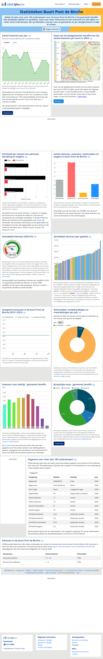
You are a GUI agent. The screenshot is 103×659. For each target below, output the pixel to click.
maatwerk (8, 445)
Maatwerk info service (80, 652)
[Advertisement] (51, 136)
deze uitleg (5, 274)
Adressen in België (45, 642)
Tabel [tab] (15, 42)
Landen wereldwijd (45, 647)
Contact (75, 654)
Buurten (58, 101)
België (39, 220)
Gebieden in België (45, 640)
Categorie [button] (33, 473)
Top (78, 573)
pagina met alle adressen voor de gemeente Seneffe (72, 546)
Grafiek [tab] (6, 42)
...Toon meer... (82, 96)
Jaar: (55, 322)
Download (96, 4)
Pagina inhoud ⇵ (51, 29)
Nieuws (75, 642)
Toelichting (7, 113)
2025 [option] (60, 322)
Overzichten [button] (59, 4)
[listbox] (61, 322)
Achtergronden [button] (74, 4)
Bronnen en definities (80, 640)
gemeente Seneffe (59, 376)
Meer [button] (86, 4)
